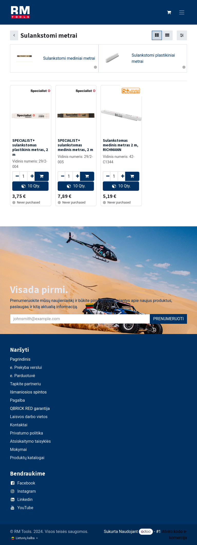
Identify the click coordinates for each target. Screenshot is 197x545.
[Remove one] (16, 176)
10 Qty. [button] (31, 185)
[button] (41, 176)
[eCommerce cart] (169, 12)
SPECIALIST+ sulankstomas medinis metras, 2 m (75, 145)
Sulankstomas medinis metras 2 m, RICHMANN (120, 145)
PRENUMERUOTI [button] (168, 318)
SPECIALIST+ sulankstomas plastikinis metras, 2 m (30, 147)
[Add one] (31, 176)
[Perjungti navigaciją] (181, 12)
